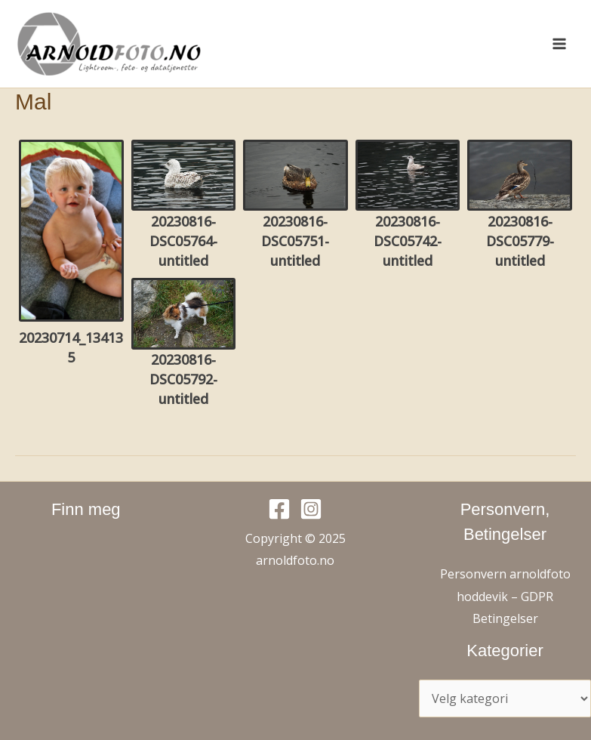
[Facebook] (279, 509)
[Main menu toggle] (559, 43)
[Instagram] (311, 509)
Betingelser (505, 618)
